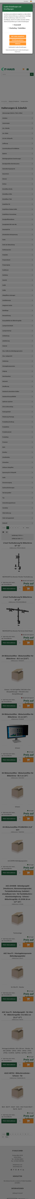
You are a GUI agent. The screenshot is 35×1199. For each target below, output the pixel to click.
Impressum (17, 51)
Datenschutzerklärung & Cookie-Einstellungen (17, 50)
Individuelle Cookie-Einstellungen (17, 47)
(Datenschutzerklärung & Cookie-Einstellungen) (16, 21)
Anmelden (26, 1)
